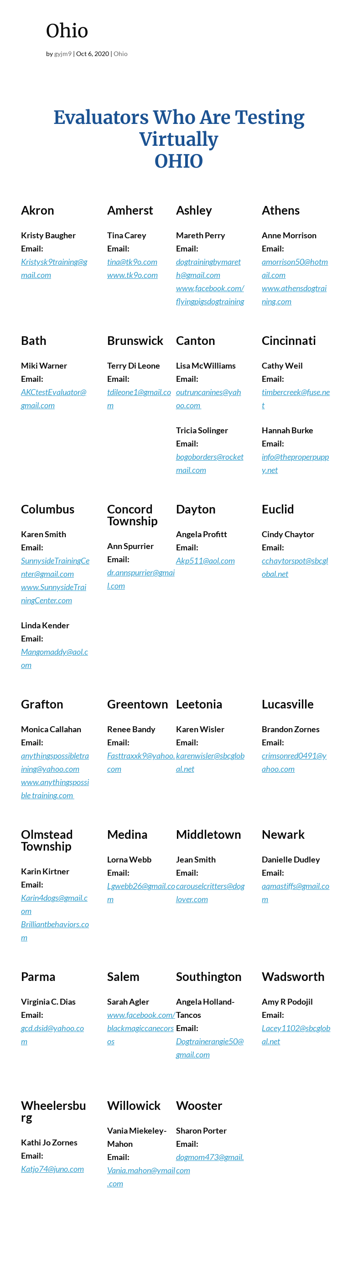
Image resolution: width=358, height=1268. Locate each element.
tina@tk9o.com (132, 262)
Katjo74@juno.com (52, 1169)
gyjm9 (63, 53)
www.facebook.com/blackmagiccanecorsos (141, 1028)
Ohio (121, 53)
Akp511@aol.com (205, 560)
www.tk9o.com (132, 275)
